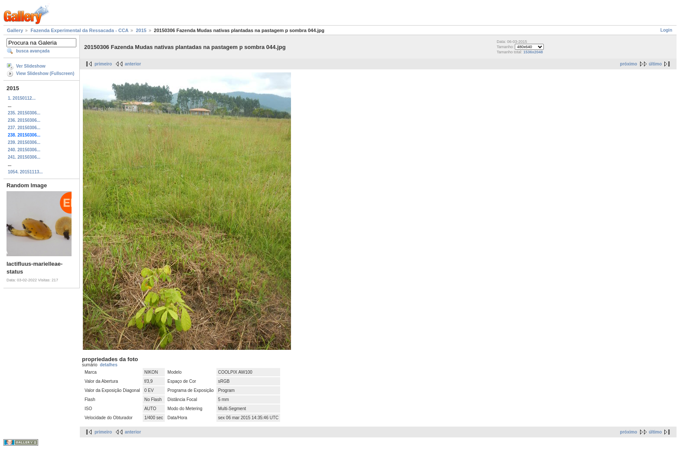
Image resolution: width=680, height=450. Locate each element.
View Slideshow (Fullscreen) (45, 73)
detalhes (109, 364)
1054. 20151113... (25, 172)
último (655, 64)
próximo (628, 64)
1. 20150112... (22, 98)
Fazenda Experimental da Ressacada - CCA (79, 30)
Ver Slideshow (31, 66)
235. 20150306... (24, 113)
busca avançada (32, 51)
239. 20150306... (24, 142)
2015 (141, 30)
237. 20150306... (24, 127)
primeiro (103, 64)
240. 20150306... (24, 149)
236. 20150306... (24, 120)
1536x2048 (533, 52)
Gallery (15, 30)
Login (666, 30)
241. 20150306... (24, 157)
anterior (133, 64)
